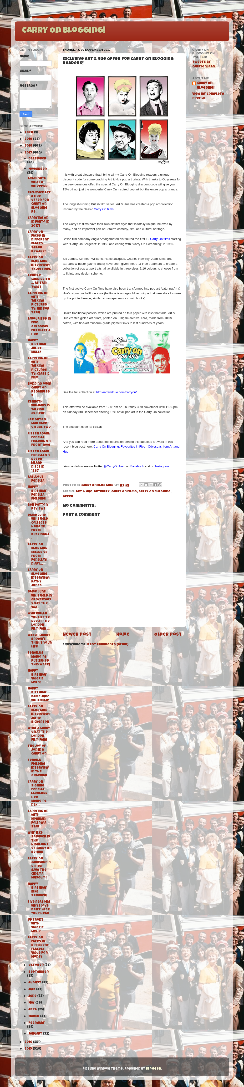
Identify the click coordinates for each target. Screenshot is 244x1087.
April (33, 1009)
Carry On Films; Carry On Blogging (141, 491)
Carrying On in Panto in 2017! (38, 222)
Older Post (168, 635)
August (35, 982)
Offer (68, 496)
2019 (29, 139)
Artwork (102, 491)
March (34, 1016)
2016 (29, 1042)
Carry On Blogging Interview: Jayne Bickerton (39, 714)
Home (122, 635)
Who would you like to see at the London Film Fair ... (39, 621)
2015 (29, 1049)
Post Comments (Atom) (107, 644)
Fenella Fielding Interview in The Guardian (38, 768)
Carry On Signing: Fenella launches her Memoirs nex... (37, 794)
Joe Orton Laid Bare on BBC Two (39, 423)
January (35, 1034)
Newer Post (77, 635)
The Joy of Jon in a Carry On (37, 750)
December (37, 158)
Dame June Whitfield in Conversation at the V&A (40, 599)
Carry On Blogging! (63, 31)
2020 (29, 132)
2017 (29, 152)
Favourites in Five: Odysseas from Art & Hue (39, 326)
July (32, 989)
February (36, 1023)
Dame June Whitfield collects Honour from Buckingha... (39, 527)
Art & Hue (84, 491)
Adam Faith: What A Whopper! (38, 182)
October (36, 965)
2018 (29, 146)
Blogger (153, 1069)
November (37, 169)
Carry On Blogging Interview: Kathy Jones (39, 578)
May (31, 1003)
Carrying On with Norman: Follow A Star (38, 819)
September (38, 972)
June (32, 996)
